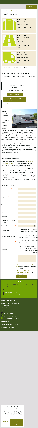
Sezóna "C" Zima (21, 52)
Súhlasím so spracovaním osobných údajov (25, 265)
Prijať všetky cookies (16, 422)
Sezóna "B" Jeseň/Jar (22, 35)
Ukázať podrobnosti (5, 420)
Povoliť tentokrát (14, 94)
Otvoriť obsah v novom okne (15, 104)
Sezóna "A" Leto (21, 19)
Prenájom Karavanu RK (7, 2)
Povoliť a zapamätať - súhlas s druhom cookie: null (14, 99)
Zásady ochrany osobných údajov (15, 417)
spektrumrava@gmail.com (11, 292)
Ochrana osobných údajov (8, 327)
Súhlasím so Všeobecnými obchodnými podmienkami (23, 271)
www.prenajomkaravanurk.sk (12, 295)
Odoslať (21, 277)
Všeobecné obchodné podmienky (9, 324)
